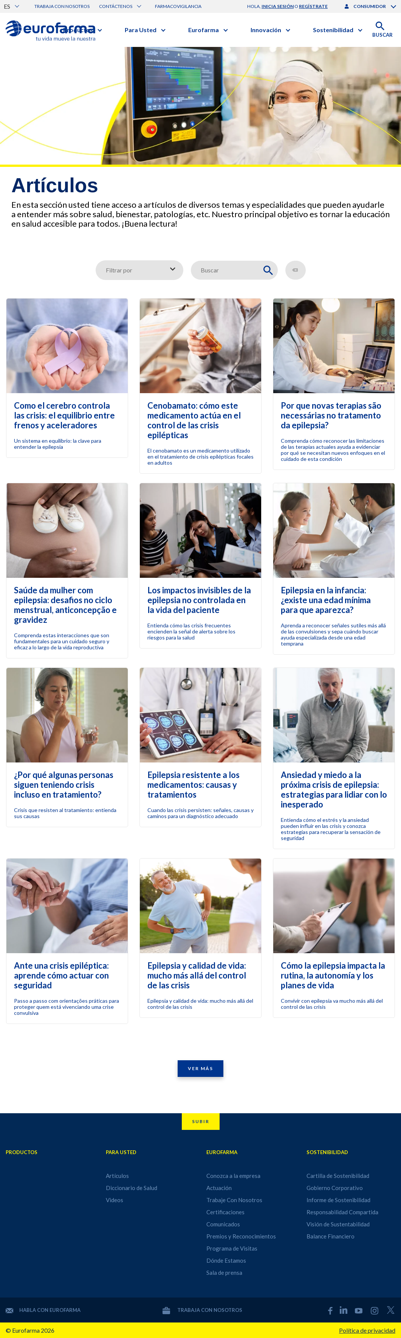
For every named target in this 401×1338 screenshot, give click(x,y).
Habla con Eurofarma (43, 1310)
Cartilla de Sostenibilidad (338, 1175)
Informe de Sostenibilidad (338, 1199)
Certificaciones (225, 1212)
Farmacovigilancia (178, 6)
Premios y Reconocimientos (241, 1236)
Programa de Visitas (231, 1248)
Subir (200, 1121)
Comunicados (223, 1224)
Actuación (219, 1187)
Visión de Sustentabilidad (338, 1224)
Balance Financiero (331, 1236)
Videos (114, 1199)
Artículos (117, 1175)
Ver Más (200, 1068)
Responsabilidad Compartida (342, 1212)
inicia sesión (278, 6)
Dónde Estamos (226, 1260)
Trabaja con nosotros (62, 6)
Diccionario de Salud (131, 1187)
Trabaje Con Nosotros (234, 1199)
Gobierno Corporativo (335, 1187)
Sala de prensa (224, 1272)
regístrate (313, 6)
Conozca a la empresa (233, 1175)
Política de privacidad (367, 1330)
